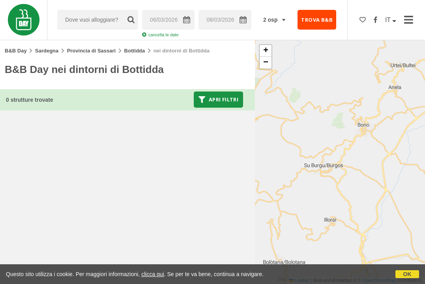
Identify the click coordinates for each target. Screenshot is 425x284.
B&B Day (16, 51)
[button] (265, 51)
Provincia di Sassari (91, 51)
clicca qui (152, 274)
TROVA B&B (317, 19)
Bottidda (134, 51)
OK (407, 274)
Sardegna (46, 51)
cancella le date (160, 34)
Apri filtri (218, 99)
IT (390, 20)
